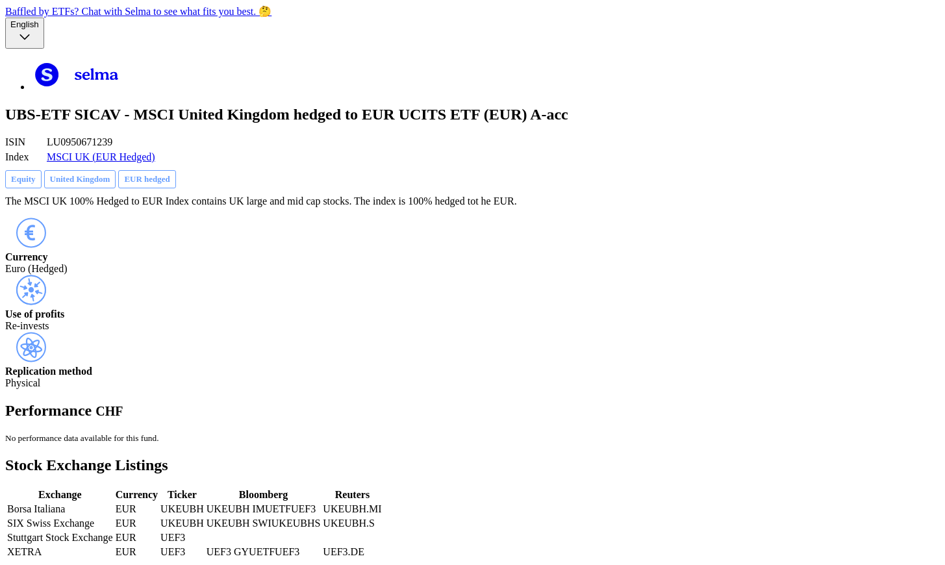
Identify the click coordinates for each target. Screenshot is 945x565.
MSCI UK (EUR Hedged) (101, 156)
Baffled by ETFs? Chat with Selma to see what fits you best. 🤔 (138, 11)
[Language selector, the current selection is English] (24, 33)
